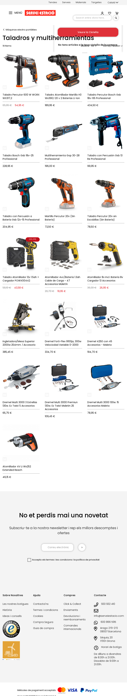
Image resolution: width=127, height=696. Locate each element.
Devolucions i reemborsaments (75, 617)
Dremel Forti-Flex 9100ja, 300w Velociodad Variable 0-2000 (63, 343)
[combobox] (92, 17)
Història (7, 610)
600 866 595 (108, 622)
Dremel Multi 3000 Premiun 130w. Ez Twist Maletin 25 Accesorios (61, 406)
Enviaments (71, 610)
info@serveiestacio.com (109, 616)
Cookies (38, 616)
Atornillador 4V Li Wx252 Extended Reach (17, 468)
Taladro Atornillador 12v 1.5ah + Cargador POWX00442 (21, 278)
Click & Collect (72, 604)
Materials (81, 2)
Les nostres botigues (15, 604)
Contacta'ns (41, 604)
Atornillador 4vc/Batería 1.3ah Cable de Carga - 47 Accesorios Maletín (62, 280)
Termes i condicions (45, 610)
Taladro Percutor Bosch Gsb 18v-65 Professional (104, 96)
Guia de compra (43, 628)
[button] (113, 3)
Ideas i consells (12, 616)
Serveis (66, 2)
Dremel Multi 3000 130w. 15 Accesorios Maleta (103, 404)
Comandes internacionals (72, 627)
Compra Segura (43, 622)
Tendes (53, 2)
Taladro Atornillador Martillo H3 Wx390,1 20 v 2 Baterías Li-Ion (63, 96)
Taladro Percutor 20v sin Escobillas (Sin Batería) (102, 217)
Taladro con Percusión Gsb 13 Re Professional (104, 157)
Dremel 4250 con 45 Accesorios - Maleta (99, 343)
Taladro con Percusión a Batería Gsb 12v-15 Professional (21, 217)
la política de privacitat (86, 559)
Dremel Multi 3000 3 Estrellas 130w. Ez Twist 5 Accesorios (20, 404)
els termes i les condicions (57, 559)
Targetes (96, 2)
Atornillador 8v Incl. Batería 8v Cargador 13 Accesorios (105, 278)
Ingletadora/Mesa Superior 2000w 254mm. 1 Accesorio (19, 343)
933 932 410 (108, 604)
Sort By (107, 45)
